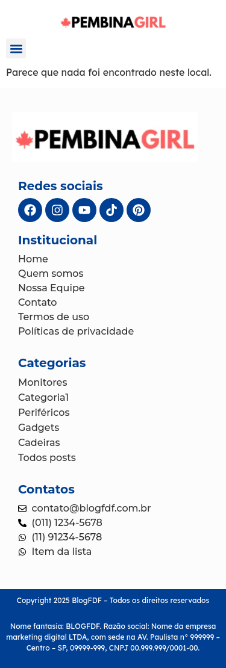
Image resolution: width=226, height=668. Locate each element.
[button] (16, 48)
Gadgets (38, 427)
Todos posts (47, 457)
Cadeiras (39, 442)
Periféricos (43, 412)
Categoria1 (43, 397)
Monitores (42, 382)
